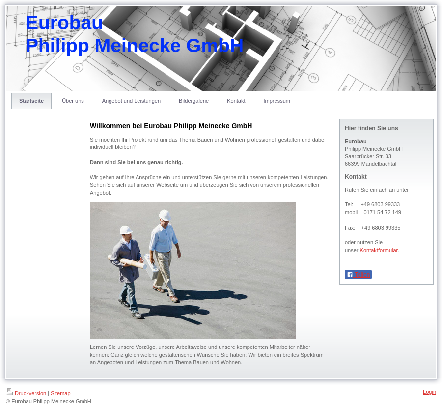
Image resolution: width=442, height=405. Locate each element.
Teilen (358, 274)
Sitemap (60, 393)
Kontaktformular (379, 250)
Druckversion (26, 393)
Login (429, 392)
